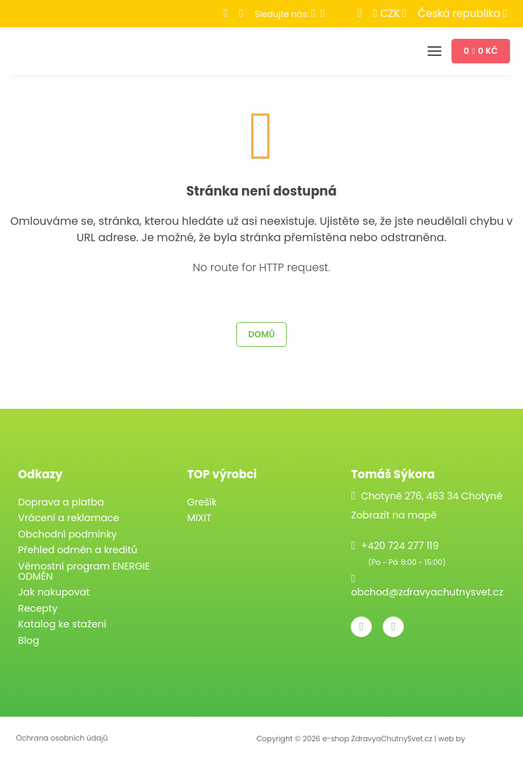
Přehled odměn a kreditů (78, 550)
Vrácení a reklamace (69, 518)
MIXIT (199, 518)
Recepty (38, 608)
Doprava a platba (61, 502)
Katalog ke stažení (62, 624)
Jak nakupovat (54, 592)
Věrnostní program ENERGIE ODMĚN (84, 571)
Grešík (202, 502)
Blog (28, 640)
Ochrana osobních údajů (62, 738)
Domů (261, 334)
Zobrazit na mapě (394, 515)
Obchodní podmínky (67, 534)
